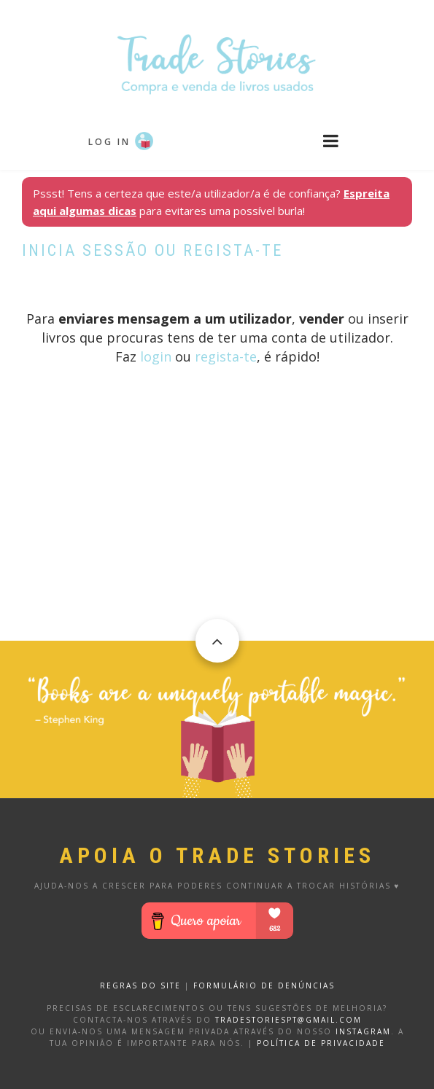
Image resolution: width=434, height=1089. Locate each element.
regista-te (226, 356)
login (155, 356)
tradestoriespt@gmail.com (288, 1020)
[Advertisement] (217, 539)
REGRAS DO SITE (140, 985)
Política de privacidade (321, 1043)
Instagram (363, 1031)
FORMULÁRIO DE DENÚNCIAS (264, 985)
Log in (109, 142)
